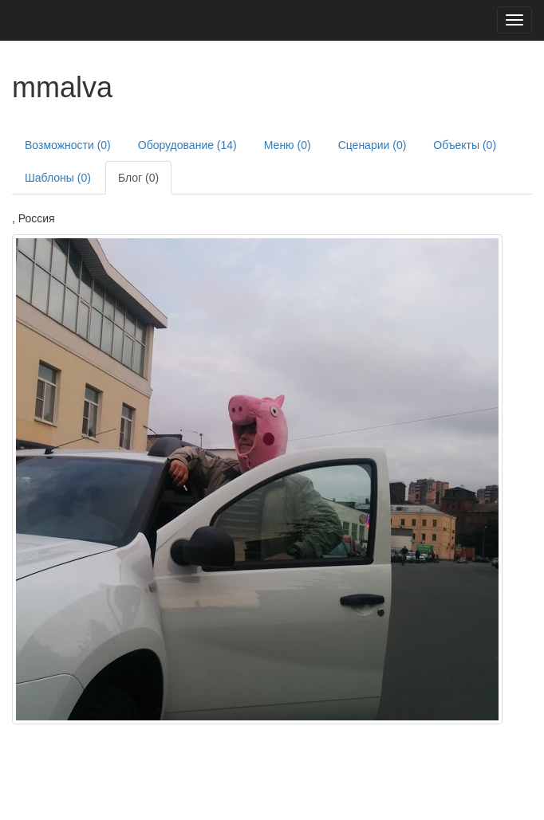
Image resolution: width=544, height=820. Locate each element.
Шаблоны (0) (58, 177)
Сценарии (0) (372, 145)
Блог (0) (138, 177)
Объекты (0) (464, 145)
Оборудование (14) (187, 145)
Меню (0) (287, 145)
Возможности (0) (68, 145)
